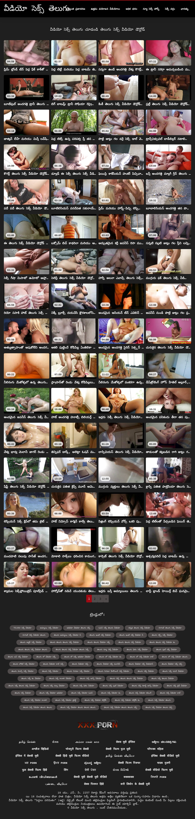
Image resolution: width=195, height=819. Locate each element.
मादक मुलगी (163, 763)
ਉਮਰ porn (60, 763)
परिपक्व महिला (155, 749)
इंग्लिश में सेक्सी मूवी (26, 756)
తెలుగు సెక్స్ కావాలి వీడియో (60, 678)
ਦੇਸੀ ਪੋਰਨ (90, 770)
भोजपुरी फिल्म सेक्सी (77, 749)
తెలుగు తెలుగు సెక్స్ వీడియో (129, 642)
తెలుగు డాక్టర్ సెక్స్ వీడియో (31, 642)
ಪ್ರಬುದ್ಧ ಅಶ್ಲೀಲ (92, 763)
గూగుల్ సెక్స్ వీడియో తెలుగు (33, 635)
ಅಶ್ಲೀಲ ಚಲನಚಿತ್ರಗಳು (164, 742)
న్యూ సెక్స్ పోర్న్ (151, 8)
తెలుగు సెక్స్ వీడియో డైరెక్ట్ (65, 700)
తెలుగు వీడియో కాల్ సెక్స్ (53, 664)
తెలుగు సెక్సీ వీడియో (146, 671)
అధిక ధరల (131, 8)
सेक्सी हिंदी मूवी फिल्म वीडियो (72, 756)
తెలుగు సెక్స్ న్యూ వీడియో (54, 685)
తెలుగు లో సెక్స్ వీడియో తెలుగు (174, 657)
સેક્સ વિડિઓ (121, 770)
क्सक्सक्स (129, 777)
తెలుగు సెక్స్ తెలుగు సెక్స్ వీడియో (21, 685)
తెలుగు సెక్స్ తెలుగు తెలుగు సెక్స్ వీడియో (126, 678)
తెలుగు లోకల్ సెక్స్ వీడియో (23, 664)
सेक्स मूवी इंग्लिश (125, 742)
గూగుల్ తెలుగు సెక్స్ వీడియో (170, 628)
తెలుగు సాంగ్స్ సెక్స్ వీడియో (22, 671)
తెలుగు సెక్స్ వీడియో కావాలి (35, 700)
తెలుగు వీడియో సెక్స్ (80, 664)
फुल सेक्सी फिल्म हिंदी (34, 770)
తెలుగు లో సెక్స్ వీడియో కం (110, 657)
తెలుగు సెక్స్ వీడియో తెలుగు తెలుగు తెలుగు (77, 707)
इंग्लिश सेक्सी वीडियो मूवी (165, 756)
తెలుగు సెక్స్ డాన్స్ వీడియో (90, 678)
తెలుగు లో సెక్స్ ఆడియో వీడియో (77, 657)
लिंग (66, 770)
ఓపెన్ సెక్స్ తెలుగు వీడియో (109, 628)
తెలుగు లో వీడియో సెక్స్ (46, 657)
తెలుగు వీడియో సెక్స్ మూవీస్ (108, 664)
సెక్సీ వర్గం (170, 8)
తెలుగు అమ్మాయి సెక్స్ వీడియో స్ (67, 635)
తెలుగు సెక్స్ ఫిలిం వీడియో (83, 685)
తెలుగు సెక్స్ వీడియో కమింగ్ (140, 693)
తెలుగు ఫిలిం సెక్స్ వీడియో (137, 649)
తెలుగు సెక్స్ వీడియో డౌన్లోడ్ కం (127, 700)
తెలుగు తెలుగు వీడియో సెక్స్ (98, 642)
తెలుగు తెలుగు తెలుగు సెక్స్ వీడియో (64, 642)
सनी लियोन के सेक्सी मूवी (135, 784)
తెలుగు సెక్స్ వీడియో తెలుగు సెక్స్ (158, 707)
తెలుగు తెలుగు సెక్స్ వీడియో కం (162, 642)
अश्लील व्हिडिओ (40, 749)
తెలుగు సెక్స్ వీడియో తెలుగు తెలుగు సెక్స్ (120, 707)
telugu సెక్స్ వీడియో (22, 628)
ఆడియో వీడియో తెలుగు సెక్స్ (78, 628)
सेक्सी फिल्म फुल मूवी (118, 749)
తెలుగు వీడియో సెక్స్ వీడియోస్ (141, 664)
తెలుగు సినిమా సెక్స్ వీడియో (78, 671)
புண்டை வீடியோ (56, 784)
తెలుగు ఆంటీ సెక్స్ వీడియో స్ (131, 635)
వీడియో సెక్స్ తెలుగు (83, 807)
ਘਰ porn (31, 763)
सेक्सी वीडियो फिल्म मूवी (159, 770)
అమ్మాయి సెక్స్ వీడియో (49, 628)
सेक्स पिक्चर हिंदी (94, 784)
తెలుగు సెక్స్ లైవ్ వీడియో (177, 685)
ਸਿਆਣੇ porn (158, 777)
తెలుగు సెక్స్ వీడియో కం (110, 693)
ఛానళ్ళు (184, 8)
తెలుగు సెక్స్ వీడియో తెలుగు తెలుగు (37, 707)
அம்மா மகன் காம (87, 742)
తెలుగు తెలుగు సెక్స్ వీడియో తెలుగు (32, 649)
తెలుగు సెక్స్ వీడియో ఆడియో (51, 693)
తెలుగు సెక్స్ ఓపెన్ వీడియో (173, 671)
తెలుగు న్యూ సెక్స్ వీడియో (107, 649)
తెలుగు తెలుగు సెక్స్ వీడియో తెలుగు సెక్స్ (72, 649)
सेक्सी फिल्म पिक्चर (129, 763)
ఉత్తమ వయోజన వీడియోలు (105, 8)
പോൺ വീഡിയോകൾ (43, 777)
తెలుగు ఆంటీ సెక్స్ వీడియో (100, 635)
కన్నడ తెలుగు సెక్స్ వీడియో (139, 628)
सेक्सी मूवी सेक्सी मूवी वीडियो (90, 777)
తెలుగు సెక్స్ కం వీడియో (31, 678)
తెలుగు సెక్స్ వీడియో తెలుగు (159, 700)
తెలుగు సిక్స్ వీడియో (50, 671)
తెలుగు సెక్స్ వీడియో (23, 693)
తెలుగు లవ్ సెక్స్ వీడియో (18, 657)
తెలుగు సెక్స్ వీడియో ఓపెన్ (82, 693)
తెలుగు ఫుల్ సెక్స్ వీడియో (166, 649)
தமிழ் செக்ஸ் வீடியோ (120, 756)
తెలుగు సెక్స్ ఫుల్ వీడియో (113, 685)
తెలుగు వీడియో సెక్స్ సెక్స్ (172, 664)
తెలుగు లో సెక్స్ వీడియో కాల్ (141, 657)
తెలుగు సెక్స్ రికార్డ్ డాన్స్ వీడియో (145, 685)
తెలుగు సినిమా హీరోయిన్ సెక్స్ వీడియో (113, 671)
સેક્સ (55, 742)
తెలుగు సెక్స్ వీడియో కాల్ (170, 693)
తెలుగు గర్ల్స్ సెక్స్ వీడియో (162, 635)
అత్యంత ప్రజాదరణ (75, 8)
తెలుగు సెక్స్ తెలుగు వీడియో (162, 678)
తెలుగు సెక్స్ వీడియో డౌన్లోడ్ (95, 700)
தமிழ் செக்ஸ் (27, 742)
